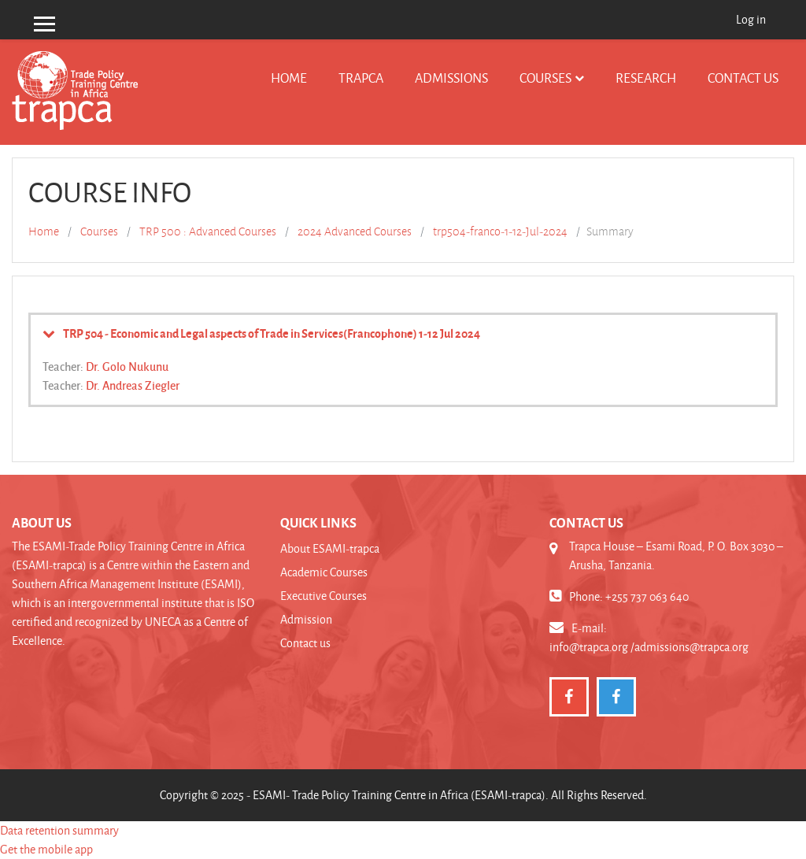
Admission (306, 619)
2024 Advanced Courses (355, 231)
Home (289, 77)
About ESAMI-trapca (329, 548)
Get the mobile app (46, 849)
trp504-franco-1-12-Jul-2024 (500, 231)
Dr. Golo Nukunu (127, 366)
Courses (545, 77)
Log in (751, 19)
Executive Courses (323, 595)
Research (646, 77)
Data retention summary (59, 830)
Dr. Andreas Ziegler (132, 385)
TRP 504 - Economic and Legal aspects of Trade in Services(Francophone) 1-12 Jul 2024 (271, 333)
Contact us (743, 77)
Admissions (451, 77)
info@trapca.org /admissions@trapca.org (649, 647)
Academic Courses (324, 572)
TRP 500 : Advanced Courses (207, 231)
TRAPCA (360, 77)
